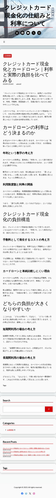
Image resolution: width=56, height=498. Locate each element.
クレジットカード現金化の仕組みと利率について (28, 15)
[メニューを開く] (4, 42)
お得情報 (7, 56)
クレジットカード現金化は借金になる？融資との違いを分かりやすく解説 (26, 455)
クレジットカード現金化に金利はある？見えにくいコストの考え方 (24, 451)
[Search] (49, 409)
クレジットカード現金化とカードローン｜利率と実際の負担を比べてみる (26, 448)
